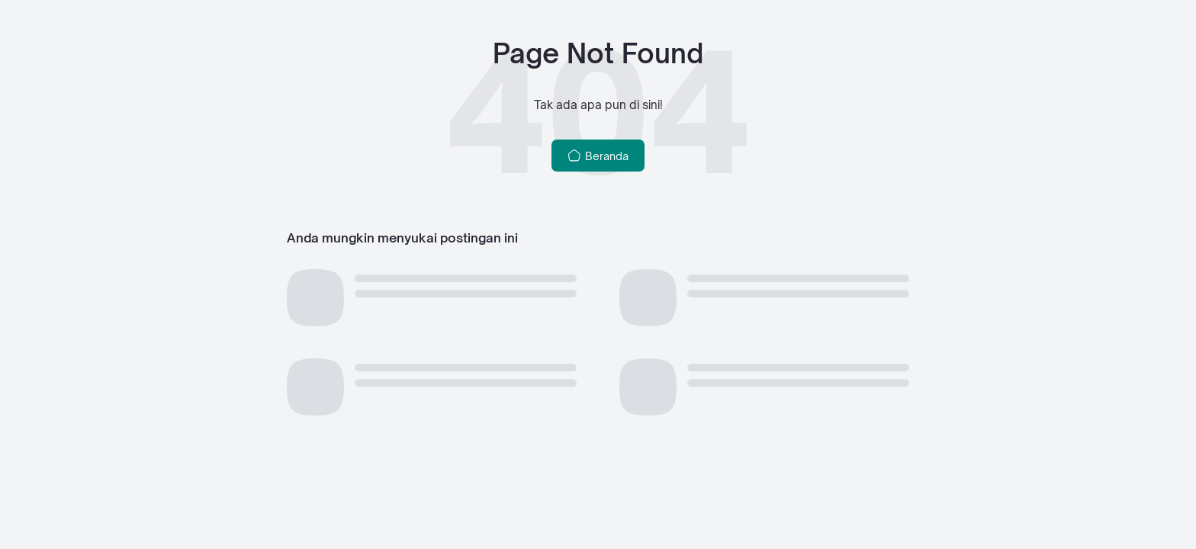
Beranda (598, 155)
